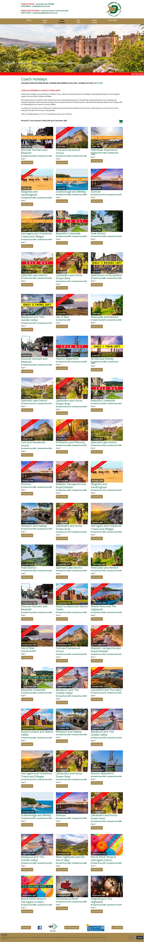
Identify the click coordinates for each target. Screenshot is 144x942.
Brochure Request (71, 928)
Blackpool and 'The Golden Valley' (32, 318)
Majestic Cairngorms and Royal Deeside (71, 485)
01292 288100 (25, 6)
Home (29, 20)
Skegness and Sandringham (29, 193)
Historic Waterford (67, 358)
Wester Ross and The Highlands (103, 608)
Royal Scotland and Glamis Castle (72, 608)
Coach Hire (45, 21)
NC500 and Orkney (102, 358)
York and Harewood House (68, 151)
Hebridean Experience (104, 150)
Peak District (98, 233)
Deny (131, 938)
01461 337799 (25, 13)
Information (112, 20)
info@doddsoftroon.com (41, 6)
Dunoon (96, 191)
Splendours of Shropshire (106, 275)
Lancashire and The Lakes (106, 690)
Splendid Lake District (34, 275)
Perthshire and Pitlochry (70, 442)
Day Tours (78, 21)
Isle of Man (62, 317)
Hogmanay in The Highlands (101, 900)
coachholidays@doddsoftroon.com (44, 13)
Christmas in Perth (67, 898)
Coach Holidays (61, 21)
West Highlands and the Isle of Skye (70, 858)
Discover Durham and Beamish (34, 151)
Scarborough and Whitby (71, 191)
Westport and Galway (34, 525)
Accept (139, 938)
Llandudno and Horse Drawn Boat (69, 276)
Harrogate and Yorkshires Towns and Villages (36, 235)
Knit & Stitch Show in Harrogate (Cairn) (103, 858)
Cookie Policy (117, 928)
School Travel (94, 21)
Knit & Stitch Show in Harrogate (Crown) (33, 900)
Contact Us (26, 928)
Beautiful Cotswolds (68, 233)
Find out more (27, 162)
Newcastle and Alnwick (104, 317)
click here (43, 114)
